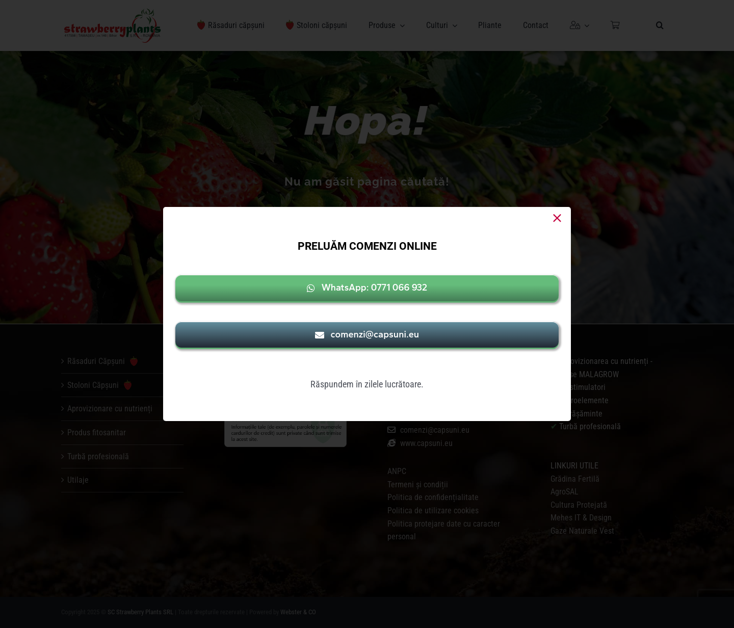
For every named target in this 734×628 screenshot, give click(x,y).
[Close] (557, 218)
